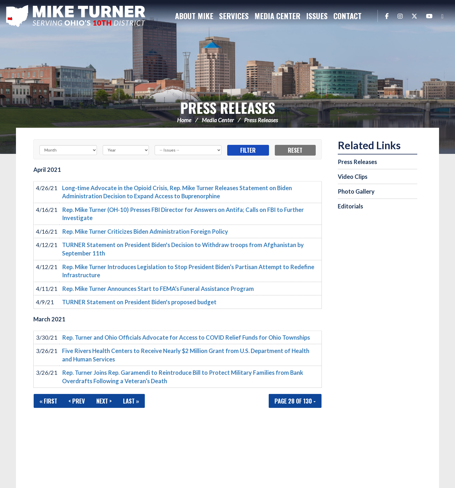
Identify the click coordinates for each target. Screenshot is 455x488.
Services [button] (234, 15)
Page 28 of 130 (295, 401)
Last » (131, 401)
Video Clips (352, 176)
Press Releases (227, 107)
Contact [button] (347, 15)
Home (184, 119)
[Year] (126, 150)
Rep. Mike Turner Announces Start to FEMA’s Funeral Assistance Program (158, 288)
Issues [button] (317, 15)
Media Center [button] (277, 15)
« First (48, 401)
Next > (104, 401)
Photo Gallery (356, 191)
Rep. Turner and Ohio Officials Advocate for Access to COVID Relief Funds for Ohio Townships (186, 337)
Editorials (350, 206)
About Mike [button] (194, 15)
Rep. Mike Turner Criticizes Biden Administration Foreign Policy (145, 231)
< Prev (76, 401)
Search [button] (370, 16)
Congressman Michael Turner (78, 16)
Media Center (218, 119)
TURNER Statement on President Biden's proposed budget (139, 301)
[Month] (68, 150)
